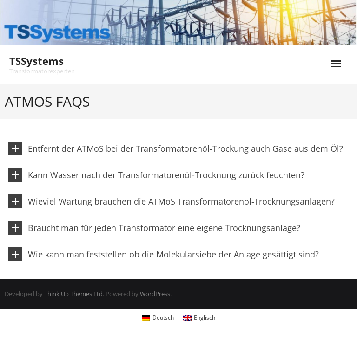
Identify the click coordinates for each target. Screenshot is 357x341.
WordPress (155, 294)
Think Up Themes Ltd (73, 294)
